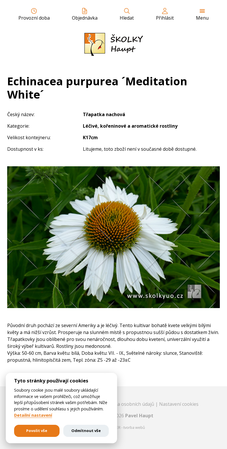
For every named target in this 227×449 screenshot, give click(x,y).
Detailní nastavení (33, 415)
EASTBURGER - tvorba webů (121, 427)
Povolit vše (36, 430)
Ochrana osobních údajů (128, 404)
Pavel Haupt (139, 415)
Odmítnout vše (86, 430)
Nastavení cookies (179, 404)
